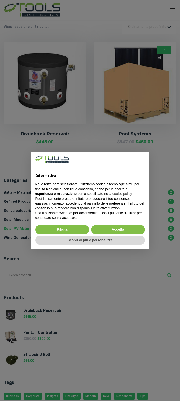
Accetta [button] (118, 229)
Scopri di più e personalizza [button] (89, 240)
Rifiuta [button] (62, 229)
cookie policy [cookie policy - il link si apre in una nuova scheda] (122, 194)
